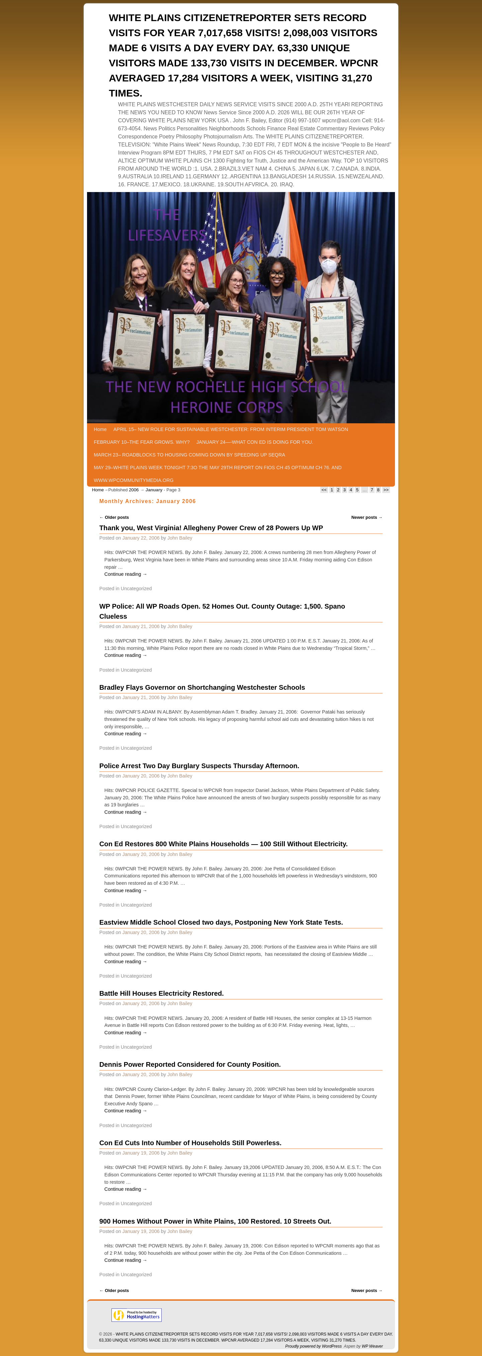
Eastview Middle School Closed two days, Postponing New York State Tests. (221, 922)
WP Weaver (372, 1346)
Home (100, 429)
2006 (134, 489)
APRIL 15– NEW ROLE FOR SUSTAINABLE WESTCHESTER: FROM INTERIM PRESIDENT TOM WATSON (230, 429)
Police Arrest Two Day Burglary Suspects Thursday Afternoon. (199, 765)
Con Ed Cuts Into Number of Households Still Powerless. (190, 1143)
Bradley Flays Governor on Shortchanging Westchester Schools (202, 687)
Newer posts (367, 517)
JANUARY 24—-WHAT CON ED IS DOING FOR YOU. (254, 442)
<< (324, 489)
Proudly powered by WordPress (313, 1346)
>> (386, 489)
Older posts (114, 517)
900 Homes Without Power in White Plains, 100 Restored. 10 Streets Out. (215, 1221)
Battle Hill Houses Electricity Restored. (161, 993)
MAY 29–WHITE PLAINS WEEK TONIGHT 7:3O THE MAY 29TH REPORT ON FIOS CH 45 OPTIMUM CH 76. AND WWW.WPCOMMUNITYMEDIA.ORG (217, 474)
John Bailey (179, 538)
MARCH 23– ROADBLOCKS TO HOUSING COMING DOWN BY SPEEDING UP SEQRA (189, 454)
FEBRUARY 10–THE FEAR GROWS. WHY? (142, 442)
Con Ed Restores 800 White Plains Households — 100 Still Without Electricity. (223, 844)
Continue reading (125, 574)
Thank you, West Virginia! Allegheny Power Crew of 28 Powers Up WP (211, 528)
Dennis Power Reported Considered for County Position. (190, 1064)
